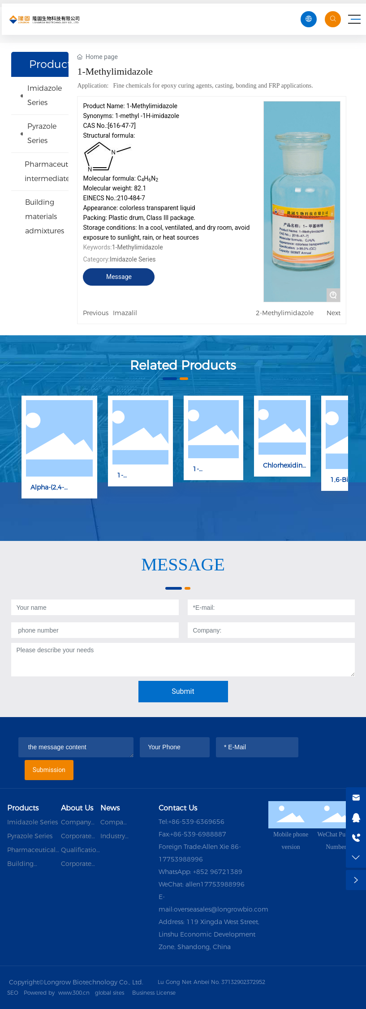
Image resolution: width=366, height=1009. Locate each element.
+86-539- (182, 822)
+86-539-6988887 (198, 834)
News (110, 808)
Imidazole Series (133, 259)
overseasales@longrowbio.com (221, 909)
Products (23, 808)
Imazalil (125, 313)
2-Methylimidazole (285, 313)
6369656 (210, 822)
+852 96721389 (217, 872)
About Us (77, 808)
